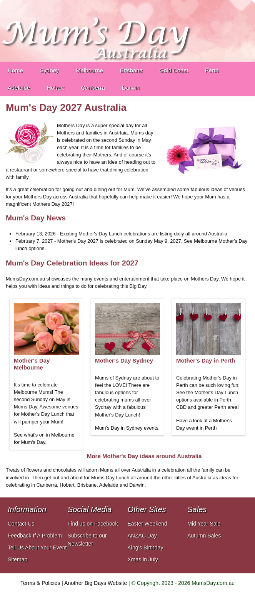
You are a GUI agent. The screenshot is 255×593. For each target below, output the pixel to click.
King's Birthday (145, 547)
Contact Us (21, 524)
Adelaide (108, 485)
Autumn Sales (204, 536)
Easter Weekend (147, 524)
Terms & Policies (40, 583)
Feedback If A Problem (35, 536)
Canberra (47, 485)
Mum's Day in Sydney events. (127, 428)
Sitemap (17, 559)
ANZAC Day (142, 536)
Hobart (67, 485)
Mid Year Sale (203, 524)
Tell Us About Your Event (37, 547)
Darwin (137, 485)
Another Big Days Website (95, 583)
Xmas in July (143, 559)
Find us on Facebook (93, 524)
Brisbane (87, 485)
